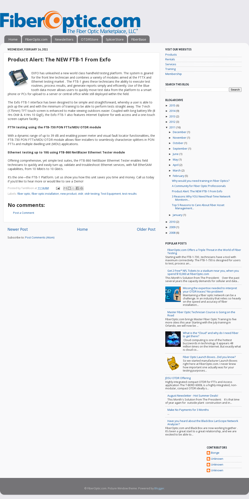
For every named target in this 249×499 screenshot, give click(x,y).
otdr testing (92, 194)
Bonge (215, 453)
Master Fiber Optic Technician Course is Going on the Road (201, 313)
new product (68, 194)
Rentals (170, 59)
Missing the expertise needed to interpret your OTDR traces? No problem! (210, 289)
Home (13, 39)
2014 (172, 111)
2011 (172, 127)
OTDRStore (89, 39)
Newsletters (64, 39)
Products (171, 54)
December (180, 132)
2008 (172, 233)
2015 (172, 105)
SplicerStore (115, 39)
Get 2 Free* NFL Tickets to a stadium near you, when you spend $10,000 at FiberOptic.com (203, 272)
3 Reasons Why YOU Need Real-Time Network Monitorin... (201, 198)
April (176, 165)
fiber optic (23, 194)
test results (129, 194)
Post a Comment (23, 213)
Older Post (146, 229)
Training (170, 69)
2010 (172, 222)
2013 (172, 116)
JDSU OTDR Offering (178, 378)
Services (170, 64)
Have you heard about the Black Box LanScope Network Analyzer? (202, 422)
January (178, 215)
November (180, 138)
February (179, 176)
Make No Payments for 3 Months (188, 410)
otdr (80, 194)
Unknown (217, 459)
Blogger (159, 488)
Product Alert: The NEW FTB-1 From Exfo (197, 191)
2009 (172, 227)
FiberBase (138, 39)
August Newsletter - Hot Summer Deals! (192, 395)
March (177, 170)
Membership (173, 74)
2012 (172, 122)
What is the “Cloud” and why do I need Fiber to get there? (210, 334)
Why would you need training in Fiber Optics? (200, 181)
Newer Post (18, 229)
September (180, 148)
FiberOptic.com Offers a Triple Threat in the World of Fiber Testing (204, 251)
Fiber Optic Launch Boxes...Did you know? (209, 357)
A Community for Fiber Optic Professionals (199, 186)
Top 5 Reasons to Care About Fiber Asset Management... (198, 206)
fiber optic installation (45, 194)
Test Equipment (111, 194)
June (176, 154)
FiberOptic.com (36, 39)
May (176, 159)
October (178, 143)
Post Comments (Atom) (39, 237)
